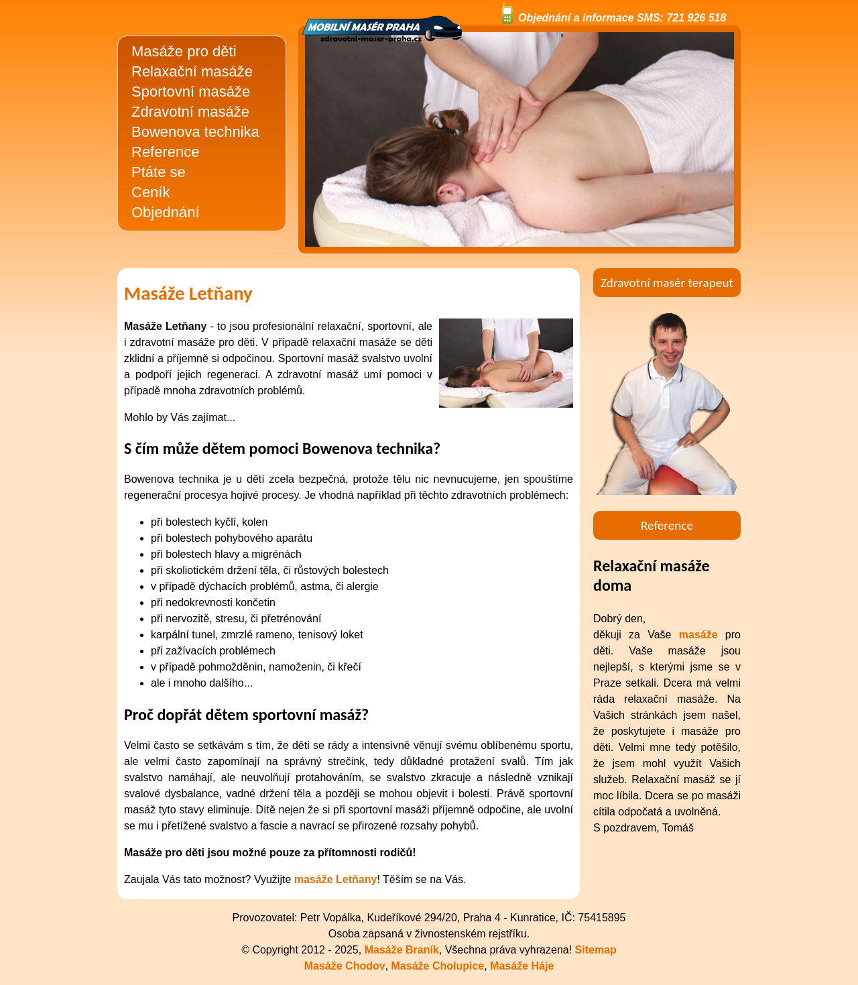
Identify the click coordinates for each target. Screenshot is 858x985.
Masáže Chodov (344, 966)
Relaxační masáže (192, 71)
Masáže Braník (402, 949)
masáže (698, 634)
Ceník (150, 192)
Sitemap (596, 949)
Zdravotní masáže (190, 111)
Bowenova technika (195, 131)
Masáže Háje (522, 966)
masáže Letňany (335, 879)
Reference (165, 151)
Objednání (165, 212)
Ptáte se (158, 172)
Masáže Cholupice (438, 966)
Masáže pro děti (184, 51)
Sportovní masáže (190, 91)
